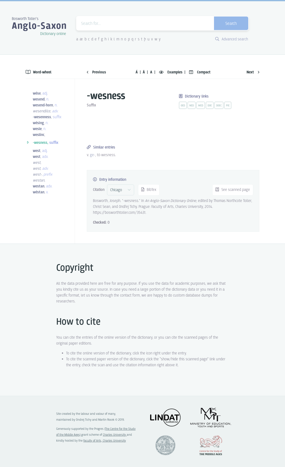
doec (219, 106)
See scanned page (232, 189)
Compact (200, 72)
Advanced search (231, 39)
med (200, 106)
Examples (171, 72)
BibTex (148, 189)
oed (183, 106)
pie (228, 106)
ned (191, 106)
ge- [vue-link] (92, 155)
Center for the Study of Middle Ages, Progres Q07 (210, 445)
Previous (96, 72)
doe (210, 106)
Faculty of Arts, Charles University (104, 441)
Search (231, 24)
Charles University (115, 435)
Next (253, 72)
